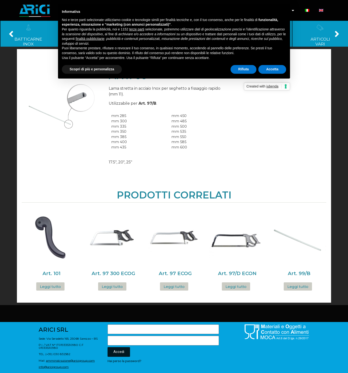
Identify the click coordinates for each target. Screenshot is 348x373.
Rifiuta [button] (243, 69)
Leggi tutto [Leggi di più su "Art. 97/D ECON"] (235, 286)
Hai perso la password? (124, 361)
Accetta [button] (272, 69)
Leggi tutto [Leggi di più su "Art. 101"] (50, 286)
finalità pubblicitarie (90, 39)
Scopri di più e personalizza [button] (92, 69)
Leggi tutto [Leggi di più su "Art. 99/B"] (297, 286)
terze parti (136, 29)
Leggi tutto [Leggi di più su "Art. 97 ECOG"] (174, 286)
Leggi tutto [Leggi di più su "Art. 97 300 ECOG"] (112, 286)
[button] (11, 34)
